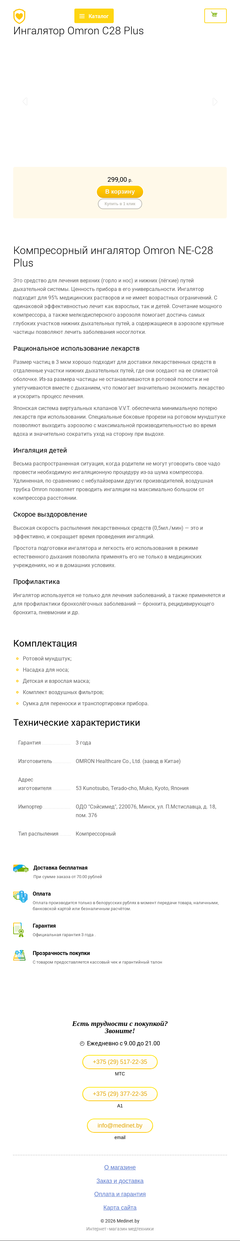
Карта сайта (120, 1207)
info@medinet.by (120, 1125)
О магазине (120, 1167)
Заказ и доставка (120, 1181)
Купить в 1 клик (119, 204)
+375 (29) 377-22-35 (120, 1094)
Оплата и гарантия (120, 1194)
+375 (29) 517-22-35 (120, 1062)
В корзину (120, 191)
